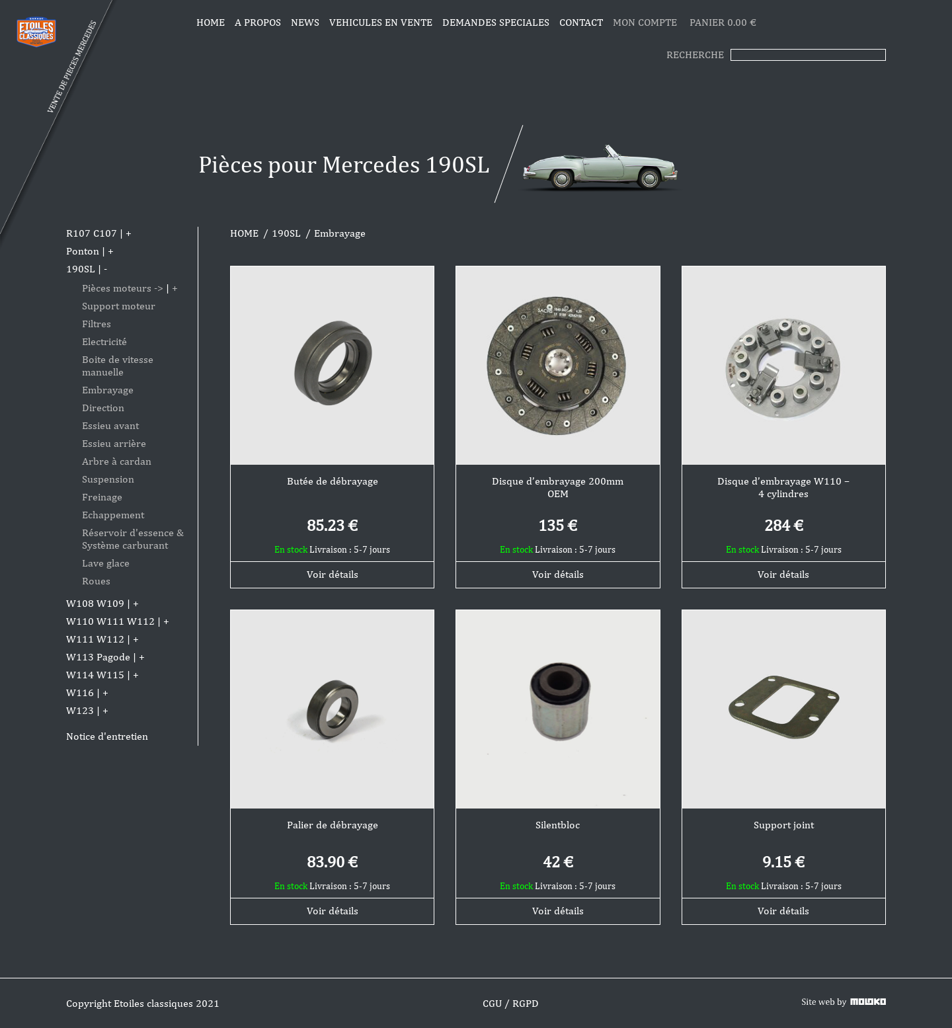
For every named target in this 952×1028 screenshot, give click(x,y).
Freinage (102, 497)
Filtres (96, 323)
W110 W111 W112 (110, 621)
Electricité (104, 341)
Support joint (784, 824)
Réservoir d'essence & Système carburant (133, 538)
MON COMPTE (646, 22)
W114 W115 (95, 674)
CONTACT (581, 22)
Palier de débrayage (332, 824)
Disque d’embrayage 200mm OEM (557, 487)
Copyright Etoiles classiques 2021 (142, 1003)
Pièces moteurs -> (122, 288)
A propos (258, 22)
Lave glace (106, 563)
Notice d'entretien (107, 736)
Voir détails (332, 574)
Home (210, 22)
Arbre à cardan (116, 461)
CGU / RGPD (511, 1003)
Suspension (108, 479)
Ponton (82, 251)
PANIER (723, 22)
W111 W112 (95, 639)
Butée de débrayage (332, 481)
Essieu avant (110, 425)
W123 (80, 710)
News (305, 22)
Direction (103, 407)
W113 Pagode (98, 657)
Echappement (113, 514)
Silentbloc (558, 824)
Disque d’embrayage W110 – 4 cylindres (783, 487)
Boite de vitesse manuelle (117, 365)
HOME (244, 233)
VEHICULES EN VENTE (380, 22)
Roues (96, 580)
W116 (80, 692)
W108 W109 (95, 603)
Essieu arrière (114, 443)
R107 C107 (91, 233)
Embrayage (108, 389)
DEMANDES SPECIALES (495, 22)
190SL (80, 268)
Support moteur (118, 305)
